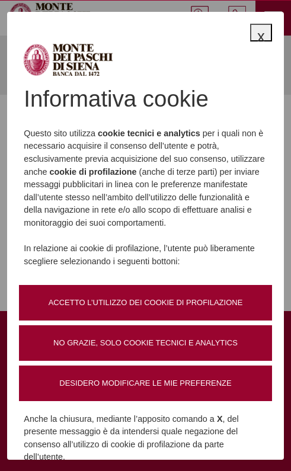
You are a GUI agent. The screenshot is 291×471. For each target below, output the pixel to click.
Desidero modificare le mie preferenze (145, 383)
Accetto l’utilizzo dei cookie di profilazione (146, 302)
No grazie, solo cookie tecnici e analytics (145, 342)
